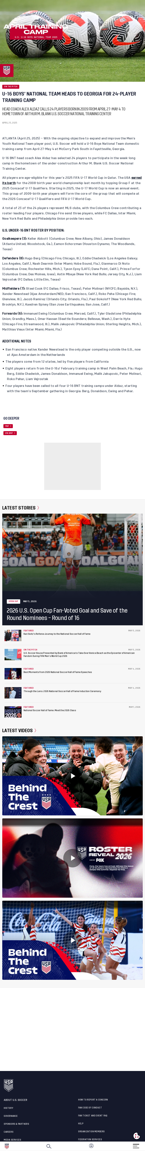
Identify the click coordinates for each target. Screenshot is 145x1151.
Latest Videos (19, 730)
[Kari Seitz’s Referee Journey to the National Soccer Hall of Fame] (13, 635)
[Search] (48, 1146)
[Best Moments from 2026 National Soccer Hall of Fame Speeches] (13, 673)
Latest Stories (20, 508)
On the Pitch (10, 87)
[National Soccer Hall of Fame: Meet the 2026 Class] (13, 712)
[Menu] (136, 1145)
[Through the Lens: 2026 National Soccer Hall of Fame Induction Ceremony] (13, 692)
